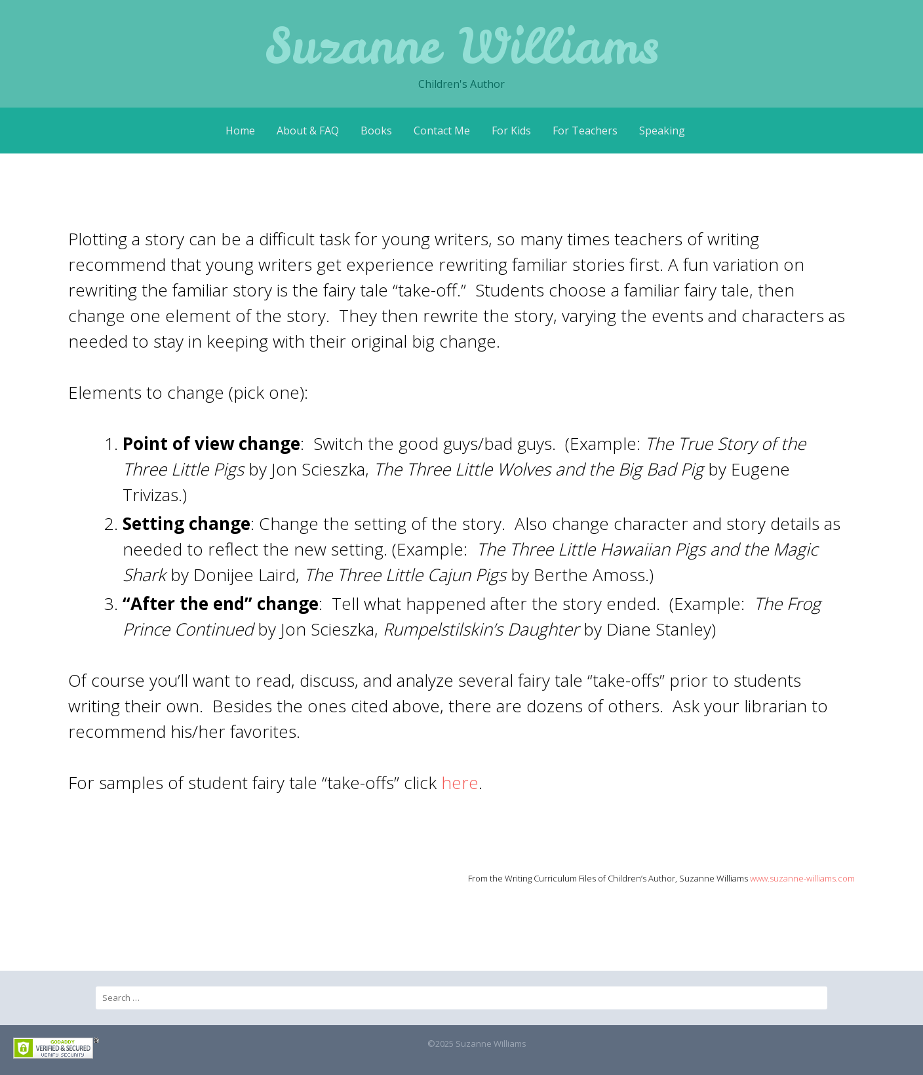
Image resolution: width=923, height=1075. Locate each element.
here (460, 782)
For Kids (511, 130)
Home (240, 130)
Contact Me (442, 130)
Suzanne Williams (462, 45)
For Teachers (585, 130)
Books (376, 130)
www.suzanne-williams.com (802, 878)
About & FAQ (308, 130)
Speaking (662, 130)
